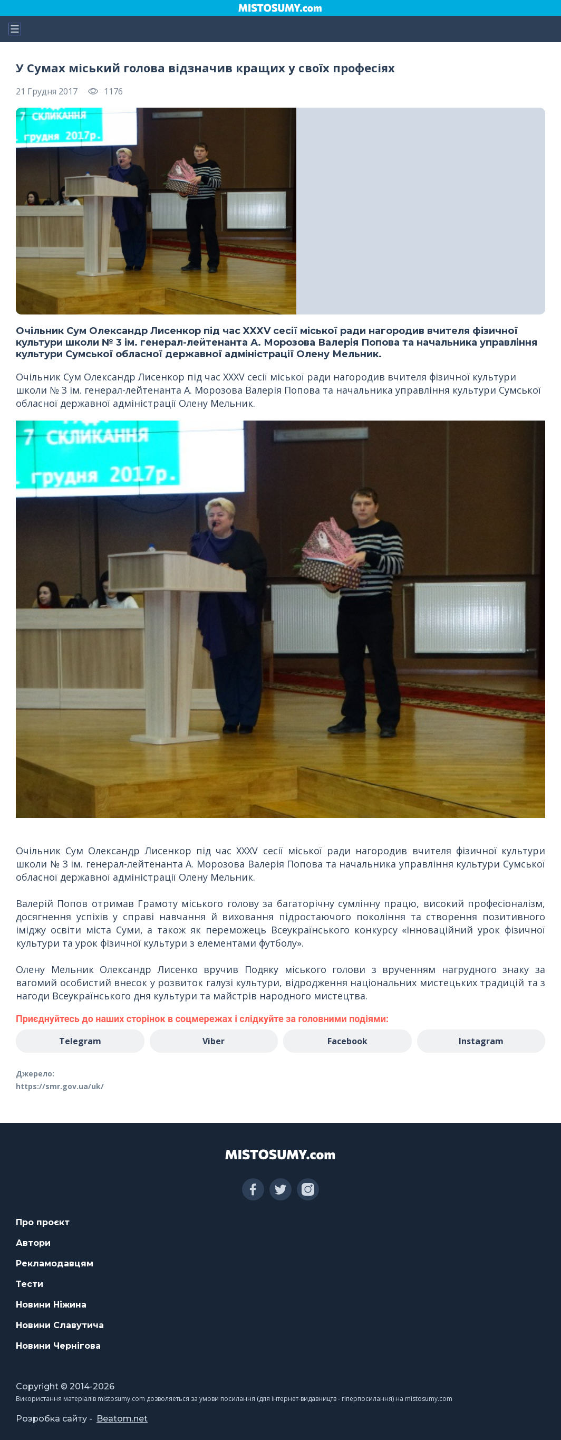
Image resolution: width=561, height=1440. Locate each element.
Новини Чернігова (58, 1346)
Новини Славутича (60, 1325)
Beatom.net (122, 1419)
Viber (213, 1041)
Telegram (80, 1041)
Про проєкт (43, 1222)
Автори (33, 1243)
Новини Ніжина (51, 1305)
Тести (29, 1284)
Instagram (481, 1041)
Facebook (347, 1041)
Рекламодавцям (54, 1263)
